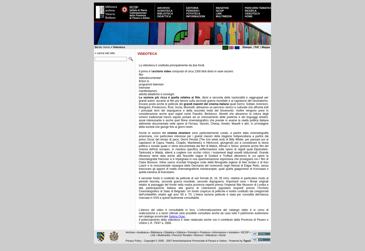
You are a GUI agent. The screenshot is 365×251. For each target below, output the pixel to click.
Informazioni (195, 16)
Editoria (192, 8)
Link (219, 13)
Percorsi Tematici (258, 8)
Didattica (164, 16)
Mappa (266, 47)
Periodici (192, 10)
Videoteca (252, 13)
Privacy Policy (133, 240)
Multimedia (224, 16)
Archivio (163, 8)
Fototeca (193, 13)
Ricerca (251, 10)
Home (249, 16)
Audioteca (164, 10)
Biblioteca (165, 13)
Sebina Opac (177, 216)
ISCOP (220, 10)
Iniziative (222, 8)
